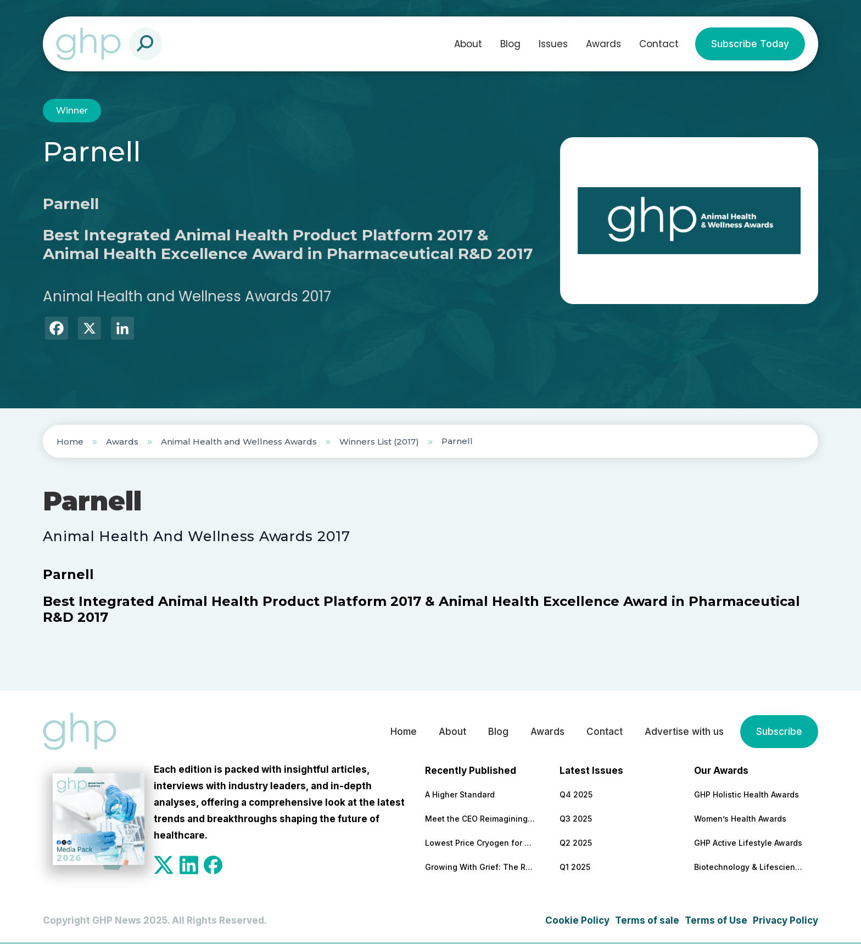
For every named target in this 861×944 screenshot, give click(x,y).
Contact (659, 43)
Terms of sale (647, 920)
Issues (553, 43)
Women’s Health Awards (740, 818)
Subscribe (779, 731)
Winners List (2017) (379, 441)
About (468, 43)
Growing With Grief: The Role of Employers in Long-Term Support (480, 867)
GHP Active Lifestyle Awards (748, 842)
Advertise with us (684, 731)
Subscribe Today (750, 43)
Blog (510, 43)
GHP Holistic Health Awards (746, 794)
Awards (603, 43)
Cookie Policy (577, 920)
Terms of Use (716, 920)
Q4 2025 (576, 794)
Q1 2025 (575, 867)
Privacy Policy (785, 920)
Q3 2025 (576, 818)
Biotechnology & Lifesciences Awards (749, 867)
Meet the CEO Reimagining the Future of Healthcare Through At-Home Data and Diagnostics (480, 818)
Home (70, 441)
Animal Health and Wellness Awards (239, 441)
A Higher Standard (460, 794)
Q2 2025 (576, 842)
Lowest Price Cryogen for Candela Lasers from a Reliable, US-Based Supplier (480, 842)
